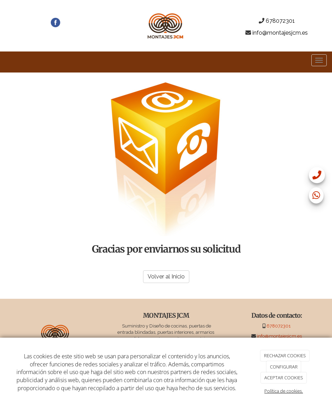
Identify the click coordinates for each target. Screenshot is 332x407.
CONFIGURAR (284, 367)
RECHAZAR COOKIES (285, 355)
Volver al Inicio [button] (166, 276)
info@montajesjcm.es (280, 32)
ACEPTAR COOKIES (283, 377)
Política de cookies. (283, 391)
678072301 (280, 21)
